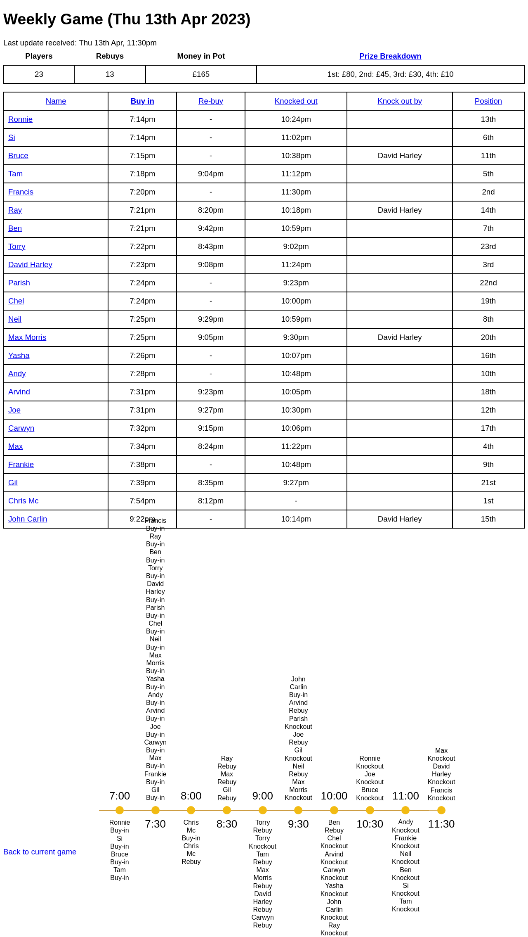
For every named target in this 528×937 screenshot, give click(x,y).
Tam (15, 173)
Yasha (19, 355)
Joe (14, 410)
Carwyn (21, 428)
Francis (20, 191)
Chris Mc (23, 500)
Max (15, 446)
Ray (15, 210)
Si (11, 137)
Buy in (142, 101)
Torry (16, 246)
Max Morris (27, 337)
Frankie (21, 464)
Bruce (18, 155)
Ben (15, 228)
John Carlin (27, 519)
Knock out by (399, 101)
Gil (13, 482)
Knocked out (296, 101)
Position (488, 101)
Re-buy (210, 101)
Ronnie (20, 119)
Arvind (19, 391)
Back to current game (39, 851)
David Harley (30, 264)
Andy (17, 373)
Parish (19, 282)
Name (56, 101)
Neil (14, 319)
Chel (16, 301)
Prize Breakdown (390, 56)
